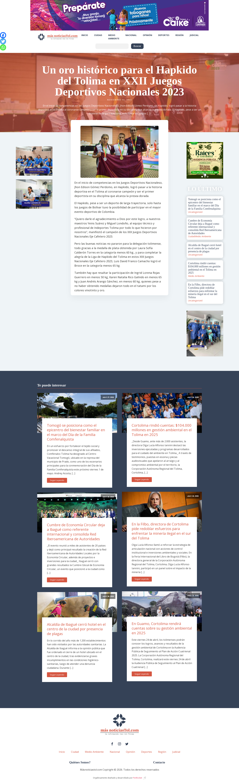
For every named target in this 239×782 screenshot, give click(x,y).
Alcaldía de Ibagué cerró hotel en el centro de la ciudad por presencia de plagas (76, 629)
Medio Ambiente (113, 37)
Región (179, 35)
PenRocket (137, 778)
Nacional (131, 35)
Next (219, 160)
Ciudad (98, 35)
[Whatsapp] (3, 47)
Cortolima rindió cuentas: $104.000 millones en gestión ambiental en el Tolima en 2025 (162, 430)
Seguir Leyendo (57, 480)
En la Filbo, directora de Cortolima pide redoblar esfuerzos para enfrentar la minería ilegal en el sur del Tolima (161, 531)
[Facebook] (3, 35)
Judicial (194, 35)
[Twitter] (3, 41)
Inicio (84, 35)
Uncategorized (195, 212)
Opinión (147, 35)
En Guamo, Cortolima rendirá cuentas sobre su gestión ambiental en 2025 (162, 628)
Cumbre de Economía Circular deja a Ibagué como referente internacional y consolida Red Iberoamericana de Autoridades (76, 531)
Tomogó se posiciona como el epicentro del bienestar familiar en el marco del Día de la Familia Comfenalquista (76, 432)
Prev (190, 160)
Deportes (163, 35)
